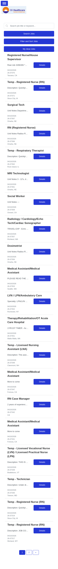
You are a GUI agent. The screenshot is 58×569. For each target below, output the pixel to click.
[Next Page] (36, 552)
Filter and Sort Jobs (29, 41)
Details (42, 65)
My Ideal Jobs (29, 49)
